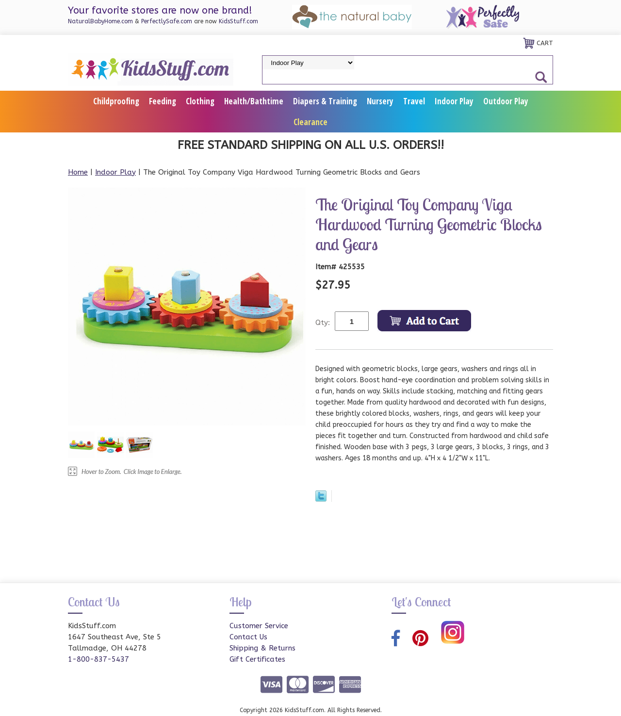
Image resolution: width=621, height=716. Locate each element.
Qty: (322, 322)
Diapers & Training (325, 101)
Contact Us (248, 637)
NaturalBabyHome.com (100, 21)
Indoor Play (454, 101)
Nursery (380, 101)
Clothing (200, 101)
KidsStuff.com (238, 21)
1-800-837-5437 (98, 659)
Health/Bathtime (253, 101)
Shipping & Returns (262, 648)
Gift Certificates (257, 659)
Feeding (162, 101)
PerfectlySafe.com (166, 21)
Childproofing (116, 101)
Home (78, 172)
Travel (414, 101)
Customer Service (258, 625)
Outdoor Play (505, 101)
